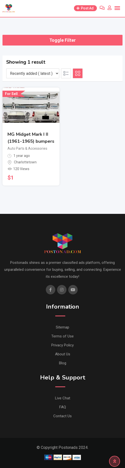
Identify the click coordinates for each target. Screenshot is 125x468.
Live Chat (62, 398)
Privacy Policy (62, 345)
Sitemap (62, 327)
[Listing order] (32, 73)
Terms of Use (62, 336)
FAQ (62, 407)
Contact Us (62, 416)
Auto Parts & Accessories (27, 148)
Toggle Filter (62, 40)
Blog (62, 363)
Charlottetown (25, 162)
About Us (62, 354)
